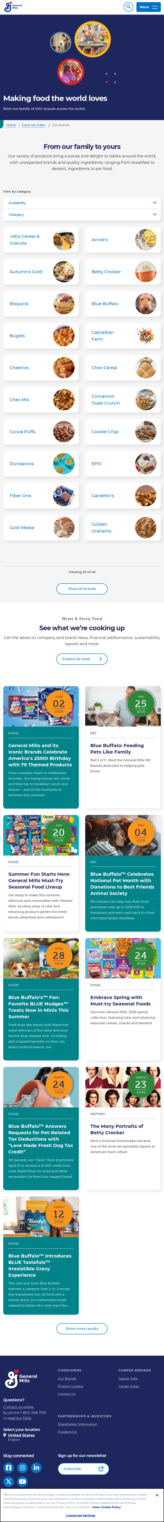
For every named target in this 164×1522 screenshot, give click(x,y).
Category (16, 217)
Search (128, 8)
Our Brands (67, 1381)
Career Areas (129, 1388)
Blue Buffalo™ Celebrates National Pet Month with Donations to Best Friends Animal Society (123, 875)
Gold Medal (41, 530)
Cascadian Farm (123, 338)
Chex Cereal (123, 370)
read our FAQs (19, 1420)
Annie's (123, 242)
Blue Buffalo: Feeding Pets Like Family (123, 749)
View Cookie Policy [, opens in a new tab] (106, 1507)
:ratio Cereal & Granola (41, 242)
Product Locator (70, 1388)
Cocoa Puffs (41, 434)
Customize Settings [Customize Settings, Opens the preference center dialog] (80, 1515)
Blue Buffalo (123, 306)
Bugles (41, 338)
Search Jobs (128, 1381)
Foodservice (67, 1434)
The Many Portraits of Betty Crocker (123, 1130)
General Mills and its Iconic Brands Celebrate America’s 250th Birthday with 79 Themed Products (41, 749)
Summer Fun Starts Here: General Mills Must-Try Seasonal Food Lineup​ (41, 875)
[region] (82, 1505)
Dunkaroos (41, 466)
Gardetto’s (123, 498)
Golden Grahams (123, 530)
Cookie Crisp (123, 434)
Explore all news (76, 661)
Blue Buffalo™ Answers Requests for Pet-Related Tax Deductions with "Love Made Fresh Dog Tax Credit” (41, 1130)
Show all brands (82, 591)
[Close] (157, 1495)
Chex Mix (41, 402)
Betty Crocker (123, 274)
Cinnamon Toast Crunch (123, 402)
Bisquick (41, 306)
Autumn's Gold (41, 274)
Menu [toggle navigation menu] (149, 8)
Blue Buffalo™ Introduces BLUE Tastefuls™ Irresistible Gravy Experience (41, 1258)
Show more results (82, 1331)
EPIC (123, 466)
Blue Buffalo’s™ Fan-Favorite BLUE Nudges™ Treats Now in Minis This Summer (41, 1001)
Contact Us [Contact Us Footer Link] (66, 1396)
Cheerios (41, 370)
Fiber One (41, 498)
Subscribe (72, 1471)
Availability (17, 205)
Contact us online (18, 1409)
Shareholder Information (77, 1426)
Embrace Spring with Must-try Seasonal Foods (123, 1001)
